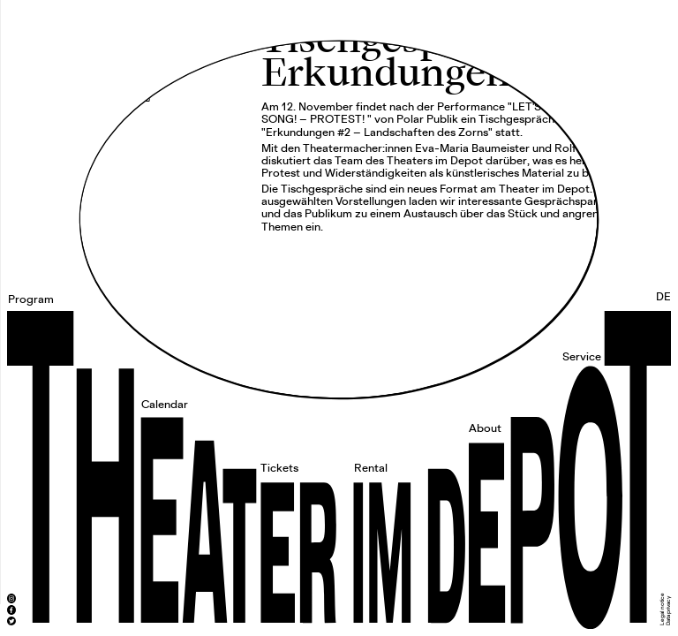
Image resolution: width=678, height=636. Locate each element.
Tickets (279, 468)
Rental (371, 468)
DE (663, 297)
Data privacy (668, 610)
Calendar (164, 405)
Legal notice (662, 609)
